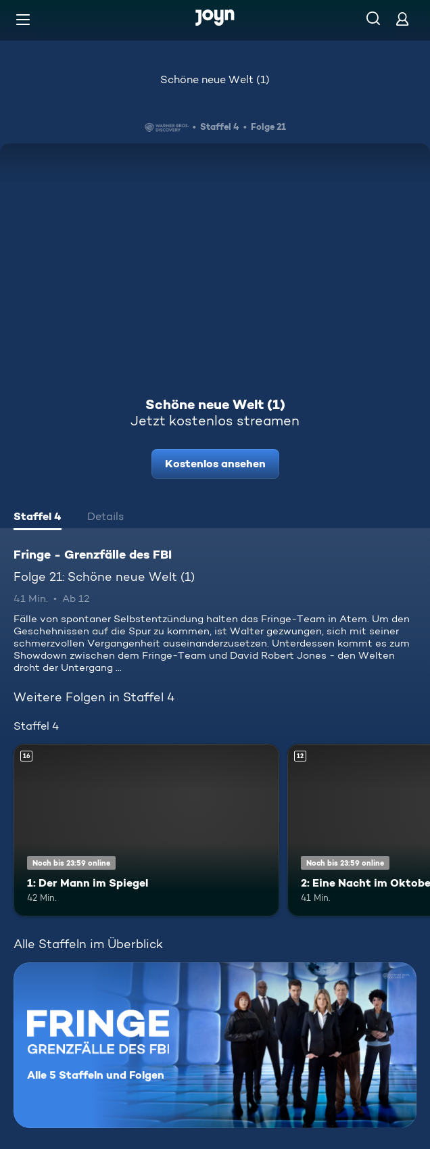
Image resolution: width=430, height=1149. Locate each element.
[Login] (402, 18)
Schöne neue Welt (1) (215, 79)
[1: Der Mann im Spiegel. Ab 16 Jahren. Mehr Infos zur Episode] (146, 830)
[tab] (37, 518)
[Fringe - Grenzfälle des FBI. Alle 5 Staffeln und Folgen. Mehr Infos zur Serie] (215, 1045)
